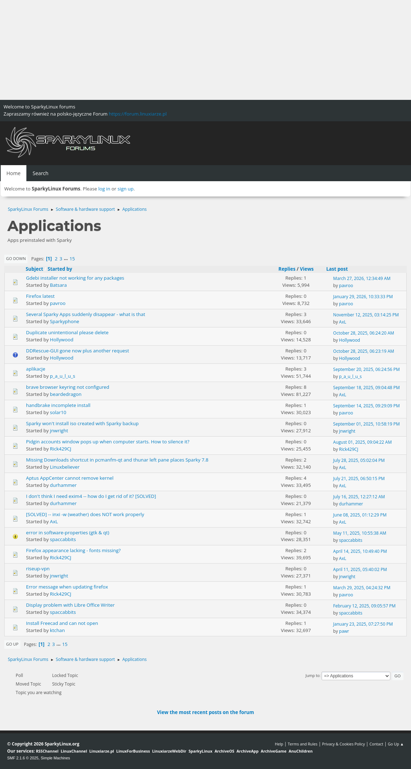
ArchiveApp (247, 751)
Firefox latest (40, 296)
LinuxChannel (74, 751)
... (66, 258)
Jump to (312, 675)
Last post (340, 269)
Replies (287, 269)
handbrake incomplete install (58, 405)
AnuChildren (301, 751)
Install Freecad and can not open (62, 623)
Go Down (16, 258)
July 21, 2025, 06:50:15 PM (359, 478)
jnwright (59, 430)
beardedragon (66, 394)
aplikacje (35, 369)
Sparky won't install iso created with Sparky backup (82, 423)
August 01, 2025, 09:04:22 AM (362, 442)
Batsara (58, 285)
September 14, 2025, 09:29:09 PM (366, 406)
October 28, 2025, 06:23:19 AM (363, 351)
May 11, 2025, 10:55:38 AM (359, 533)
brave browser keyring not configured (67, 387)
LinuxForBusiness (133, 751)
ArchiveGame (273, 751)
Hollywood (61, 339)
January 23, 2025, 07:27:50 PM (363, 624)
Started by (60, 269)
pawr (344, 631)
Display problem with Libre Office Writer (70, 605)
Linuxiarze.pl (101, 751)
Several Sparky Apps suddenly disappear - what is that (85, 314)
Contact (376, 744)
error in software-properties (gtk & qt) (67, 532)
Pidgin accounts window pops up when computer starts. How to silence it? (107, 441)
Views (307, 269)
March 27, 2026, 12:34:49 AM (362, 278)
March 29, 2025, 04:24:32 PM (362, 588)
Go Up (12, 644)
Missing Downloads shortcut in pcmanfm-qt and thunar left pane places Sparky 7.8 (117, 460)
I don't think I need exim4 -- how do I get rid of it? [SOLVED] (91, 496)
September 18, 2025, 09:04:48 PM (366, 388)
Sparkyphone (64, 321)
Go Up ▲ (396, 744)
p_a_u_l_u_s (62, 376)
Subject (34, 269)
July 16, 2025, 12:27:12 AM (359, 497)
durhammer (63, 485)
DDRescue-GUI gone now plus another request (77, 350)
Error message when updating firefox (67, 587)
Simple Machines (55, 758)
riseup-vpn (38, 568)
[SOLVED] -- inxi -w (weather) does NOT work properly (85, 514)
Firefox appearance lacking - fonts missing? (73, 550)
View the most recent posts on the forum (205, 712)
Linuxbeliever (64, 467)
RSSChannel (47, 751)
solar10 (58, 412)
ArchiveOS (224, 751)
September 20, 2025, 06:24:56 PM (366, 369)
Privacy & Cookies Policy (343, 744)
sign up (126, 188)
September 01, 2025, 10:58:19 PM (366, 424)
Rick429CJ (60, 448)
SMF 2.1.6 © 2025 (22, 758)
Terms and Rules (303, 744)
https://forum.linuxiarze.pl (137, 114)
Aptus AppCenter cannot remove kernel (69, 478)
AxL (342, 322)
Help (279, 744)
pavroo (346, 285)
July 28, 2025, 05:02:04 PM (359, 460)
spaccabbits (63, 539)
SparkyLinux (200, 751)
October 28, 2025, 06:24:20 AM (363, 333)
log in (104, 188)
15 (72, 258)
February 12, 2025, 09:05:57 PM (364, 606)
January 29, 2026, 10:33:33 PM (363, 297)
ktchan (57, 630)
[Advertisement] (205, 50)
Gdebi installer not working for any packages (75, 278)
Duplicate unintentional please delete (67, 332)
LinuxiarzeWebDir (169, 751)
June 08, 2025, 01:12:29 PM (360, 515)
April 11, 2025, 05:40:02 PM (360, 569)
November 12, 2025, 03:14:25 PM (366, 315)
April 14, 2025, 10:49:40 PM (360, 551)
